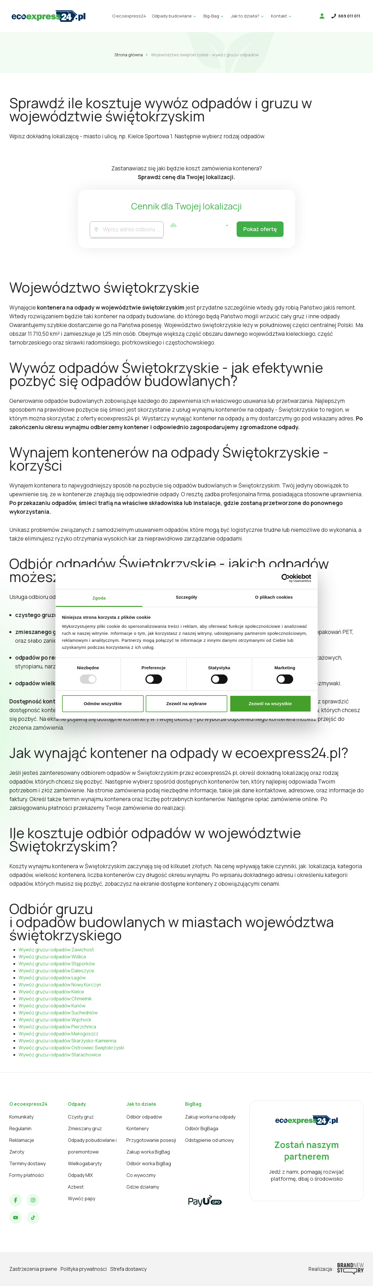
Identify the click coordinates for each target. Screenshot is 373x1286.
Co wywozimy (141, 1175)
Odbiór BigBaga (201, 1128)
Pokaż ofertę (258, 229)
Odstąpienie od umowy (209, 1140)
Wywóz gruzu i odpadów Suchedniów (58, 1012)
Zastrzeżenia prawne (33, 1269)
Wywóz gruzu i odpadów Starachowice (60, 1054)
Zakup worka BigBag (148, 1152)
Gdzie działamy (142, 1187)
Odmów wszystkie (103, 703)
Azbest (76, 1187)
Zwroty (16, 1152)
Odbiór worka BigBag (148, 1163)
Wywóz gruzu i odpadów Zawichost (56, 949)
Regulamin (20, 1128)
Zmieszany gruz (85, 1128)
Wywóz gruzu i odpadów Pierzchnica (57, 1026)
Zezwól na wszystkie (270, 703)
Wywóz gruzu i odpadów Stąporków (57, 963)
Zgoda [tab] (99, 597)
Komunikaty (21, 1117)
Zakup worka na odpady (210, 1117)
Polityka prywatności (84, 1269)
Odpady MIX (80, 1175)
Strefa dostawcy (128, 1269)
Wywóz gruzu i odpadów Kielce (51, 991)
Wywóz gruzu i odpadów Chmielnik (55, 998)
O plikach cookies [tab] (274, 597)
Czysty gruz (81, 1117)
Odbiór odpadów (144, 1117)
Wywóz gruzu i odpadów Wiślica (52, 956)
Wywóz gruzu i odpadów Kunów (52, 1005)
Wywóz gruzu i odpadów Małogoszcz (58, 1033)
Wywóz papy (81, 1198)
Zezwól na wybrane (186, 703)
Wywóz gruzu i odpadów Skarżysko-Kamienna (67, 1040)
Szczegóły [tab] (186, 597)
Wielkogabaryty (85, 1163)
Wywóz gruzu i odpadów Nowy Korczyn (60, 984)
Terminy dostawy (27, 1163)
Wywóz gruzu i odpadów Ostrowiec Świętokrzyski (71, 1047)
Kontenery (137, 1128)
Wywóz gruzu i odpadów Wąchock (55, 1019)
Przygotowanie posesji (151, 1140)
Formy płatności (26, 1175)
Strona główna (129, 54)
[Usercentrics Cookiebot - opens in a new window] (285, 578)
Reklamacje (21, 1140)
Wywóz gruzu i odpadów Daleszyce (56, 970)
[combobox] (132, 229)
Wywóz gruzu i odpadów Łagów (52, 977)
